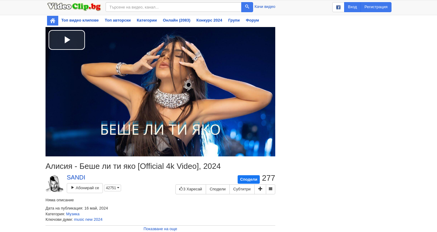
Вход (352, 7)
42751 (112, 188)
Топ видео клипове (80, 20)
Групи (234, 20)
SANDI (76, 177)
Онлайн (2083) (177, 20)
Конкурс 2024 (209, 20)
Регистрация (376, 7)
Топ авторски (117, 20)
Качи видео (265, 6)
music (79, 219)
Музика (73, 214)
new (89, 219)
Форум (252, 20)
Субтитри (242, 189)
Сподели (248, 179)
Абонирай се (85, 188)
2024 (98, 219)
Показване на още (160, 229)
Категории (147, 20)
